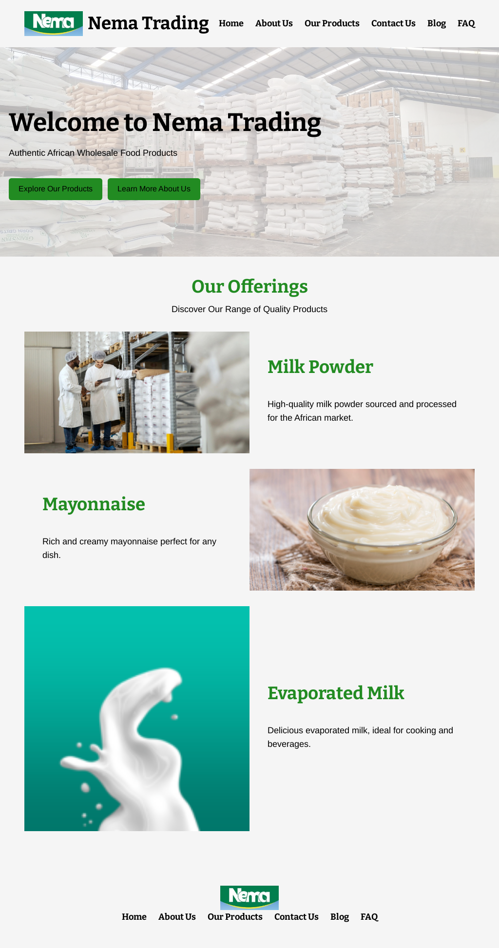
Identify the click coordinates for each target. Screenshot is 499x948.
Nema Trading (148, 23)
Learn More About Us (154, 189)
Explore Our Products (56, 189)
